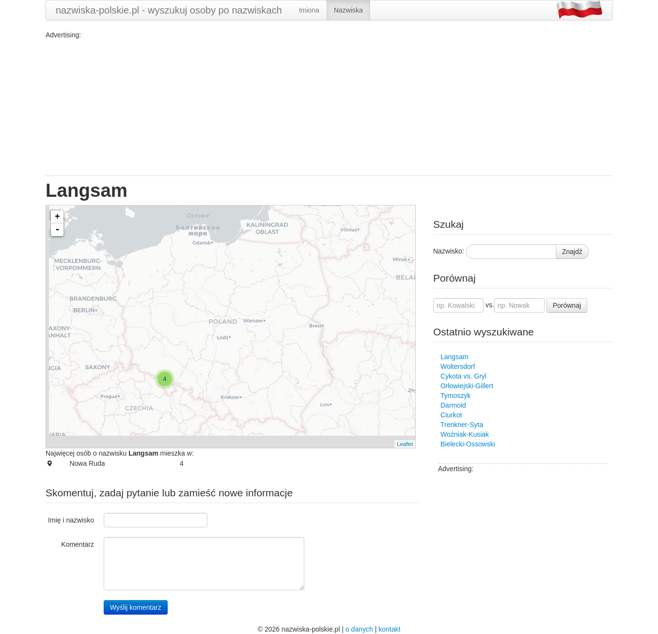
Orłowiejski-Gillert (466, 386)
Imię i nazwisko (71, 520)
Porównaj (567, 305)
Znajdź (572, 251)
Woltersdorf (457, 366)
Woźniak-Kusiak (464, 434)
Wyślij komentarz (135, 607)
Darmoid (453, 405)
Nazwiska (348, 10)
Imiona (309, 10)
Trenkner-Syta (461, 424)
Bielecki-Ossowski (467, 444)
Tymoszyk (455, 395)
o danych (359, 629)
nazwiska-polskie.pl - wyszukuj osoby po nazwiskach (169, 10)
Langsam (454, 357)
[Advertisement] (329, 107)
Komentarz (77, 544)
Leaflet (405, 444)
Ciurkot (451, 415)
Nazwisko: (448, 251)
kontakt (389, 629)
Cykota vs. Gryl (463, 376)
